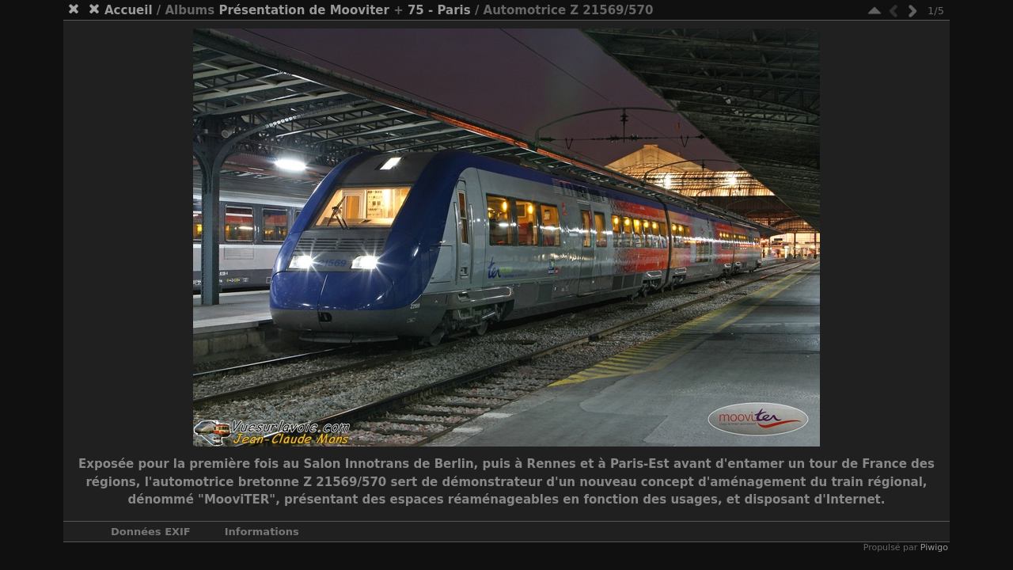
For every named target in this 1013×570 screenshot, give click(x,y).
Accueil (128, 10)
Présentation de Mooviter (303, 10)
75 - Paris (439, 10)
